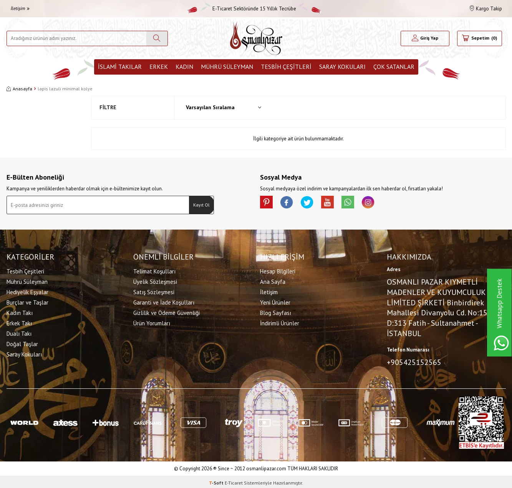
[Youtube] (337, 203)
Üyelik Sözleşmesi (155, 280)
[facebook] (290, 203)
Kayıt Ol (201, 205)
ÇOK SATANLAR (393, 66)
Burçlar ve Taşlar (27, 301)
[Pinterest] (267, 203)
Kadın (184, 66)
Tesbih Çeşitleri (286, 66)
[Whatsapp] (360, 203)
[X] (313, 203)
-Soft (217, 480)
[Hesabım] (425, 38)
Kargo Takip (486, 8)
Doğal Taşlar (22, 342)
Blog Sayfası (275, 311)
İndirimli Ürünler (279, 322)
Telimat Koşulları (154, 270)
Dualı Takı (19, 332)
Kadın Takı (20, 311)
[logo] (256, 38)
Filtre (107, 107)
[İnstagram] (383, 203)
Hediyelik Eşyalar (27, 291)
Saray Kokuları (342, 66)
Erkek (158, 66)
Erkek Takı (19, 322)
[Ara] (156, 38)
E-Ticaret (234, 480)
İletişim (20, 8)
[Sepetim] (479, 38)
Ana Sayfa (272, 280)
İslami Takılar (120, 66)
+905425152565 (414, 361)
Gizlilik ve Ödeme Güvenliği (166, 311)
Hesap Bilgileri (277, 270)
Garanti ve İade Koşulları (163, 301)
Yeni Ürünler (275, 301)
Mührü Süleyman (227, 66)
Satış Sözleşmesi (153, 291)
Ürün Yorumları (151, 322)
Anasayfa (19, 89)
